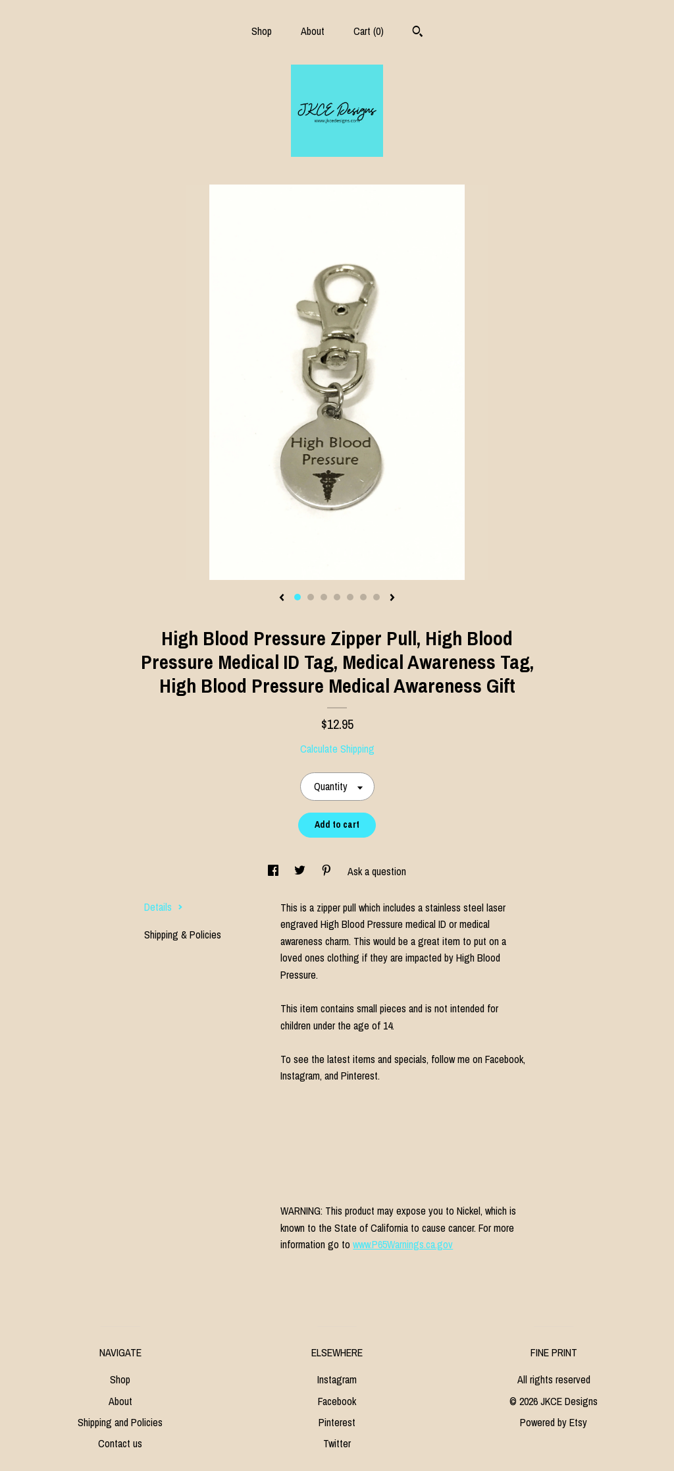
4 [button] (337, 597)
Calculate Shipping (337, 748)
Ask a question (377, 871)
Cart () (368, 31)
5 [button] (350, 597)
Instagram (337, 1379)
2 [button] (310, 597)
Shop (261, 31)
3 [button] (324, 597)
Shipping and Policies (120, 1422)
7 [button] (376, 597)
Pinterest (337, 1422)
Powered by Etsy (553, 1422)
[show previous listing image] (281, 598)
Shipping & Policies (182, 934)
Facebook (337, 1401)
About (312, 31)
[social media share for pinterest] (327, 871)
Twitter (337, 1443)
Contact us (120, 1443)
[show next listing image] (392, 598)
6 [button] (363, 597)
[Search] (418, 33)
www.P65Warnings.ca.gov (403, 1244)
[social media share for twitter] (301, 871)
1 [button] (297, 597)
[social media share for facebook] (274, 871)
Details (163, 907)
